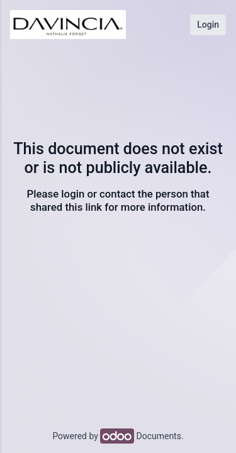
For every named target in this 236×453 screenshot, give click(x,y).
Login (208, 25)
